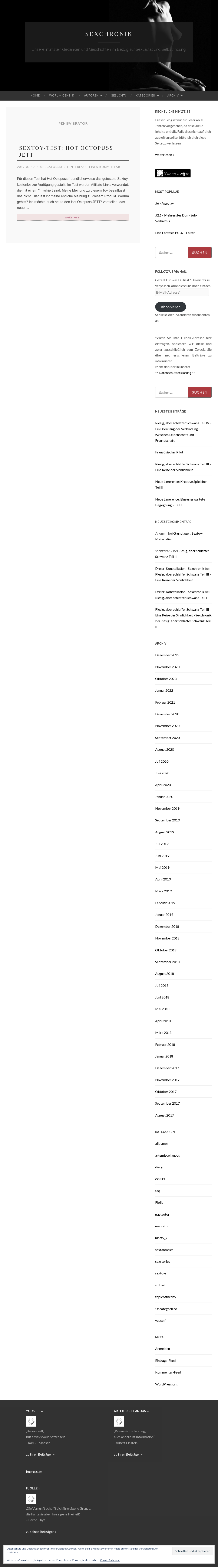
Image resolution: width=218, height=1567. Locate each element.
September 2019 (167, 820)
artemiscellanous (167, 1155)
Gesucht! (118, 95)
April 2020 (163, 785)
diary (159, 1167)
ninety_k (161, 1238)
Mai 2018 (162, 1009)
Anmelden (162, 1348)
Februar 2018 (165, 1044)
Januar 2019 (164, 914)
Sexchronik (109, 33)
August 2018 (164, 973)
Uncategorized (166, 1309)
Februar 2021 (165, 702)
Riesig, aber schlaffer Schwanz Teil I (181, 598)
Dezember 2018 (167, 926)
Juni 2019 (162, 856)
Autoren (91, 95)
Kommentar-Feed (168, 1372)
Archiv (173, 95)
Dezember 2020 (167, 714)
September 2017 (167, 1103)
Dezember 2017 (167, 1068)
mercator (162, 1226)
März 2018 (163, 1032)
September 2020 (167, 738)
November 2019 (167, 808)
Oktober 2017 (165, 1091)
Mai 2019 (162, 867)
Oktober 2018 (165, 950)
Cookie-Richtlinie (110, 1560)
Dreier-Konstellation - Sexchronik (179, 568)
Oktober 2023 (165, 679)
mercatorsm (51, 167)
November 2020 (167, 726)
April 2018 (163, 1021)
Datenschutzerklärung (175, 373)
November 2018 (167, 938)
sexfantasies (164, 1250)
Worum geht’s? (62, 95)
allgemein (162, 1143)
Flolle (159, 1202)
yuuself (160, 1320)
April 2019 (163, 879)
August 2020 (164, 749)
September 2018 (167, 962)
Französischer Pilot (169, 452)
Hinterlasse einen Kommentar (95, 167)
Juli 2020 (161, 761)
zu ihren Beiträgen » (40, 1454)
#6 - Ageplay (164, 203)
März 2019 (163, 891)
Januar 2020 (164, 797)
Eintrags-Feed (165, 1360)
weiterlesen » (164, 155)
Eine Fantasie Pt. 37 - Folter (175, 233)
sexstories (162, 1261)
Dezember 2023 (167, 655)
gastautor (162, 1214)
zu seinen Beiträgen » (41, 1531)
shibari (160, 1285)
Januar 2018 (164, 1056)
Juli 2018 (161, 985)
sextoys (160, 1273)
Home (35, 95)
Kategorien (145, 95)
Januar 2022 (164, 690)
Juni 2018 (162, 997)
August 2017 (164, 1115)
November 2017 (167, 1080)
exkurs (160, 1179)
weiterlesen (73, 217)
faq (157, 1191)
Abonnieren (171, 306)
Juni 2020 (162, 773)
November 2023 (167, 667)
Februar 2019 (165, 903)
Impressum (34, 1471)
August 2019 (164, 832)
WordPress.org (166, 1384)
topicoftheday (165, 1297)
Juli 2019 (161, 844)
